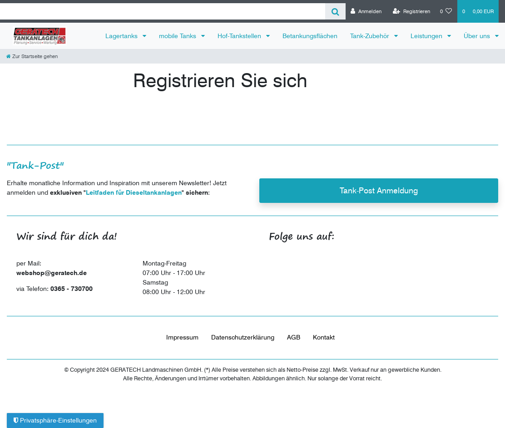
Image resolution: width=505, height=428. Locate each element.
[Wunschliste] (446, 11)
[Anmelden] (366, 11)
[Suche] (335, 11)
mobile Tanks (178, 35)
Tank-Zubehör (370, 35)
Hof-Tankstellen (240, 35)
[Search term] (162, 11)
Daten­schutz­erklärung (242, 337)
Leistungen (427, 35)
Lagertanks (122, 35)
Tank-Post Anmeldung (379, 190)
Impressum (182, 337)
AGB (293, 337)
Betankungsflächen (309, 35)
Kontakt (324, 337)
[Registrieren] (411, 11)
